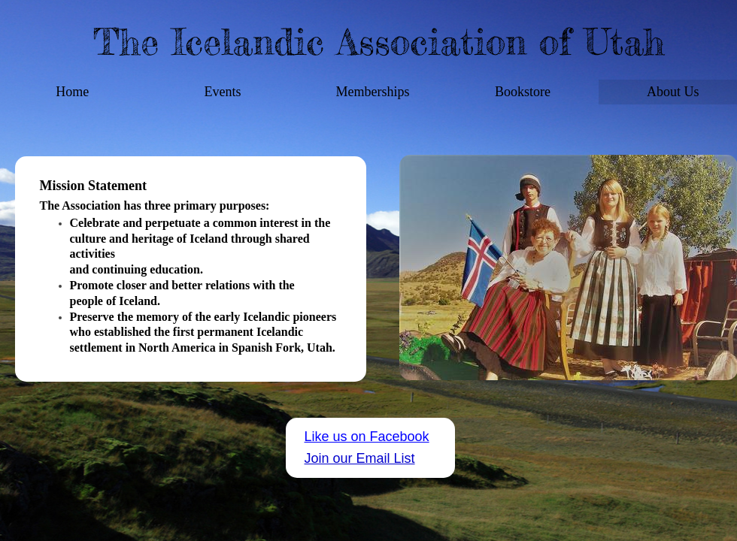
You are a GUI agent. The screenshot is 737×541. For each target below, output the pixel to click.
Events (222, 91)
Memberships (372, 91)
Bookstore (522, 91)
